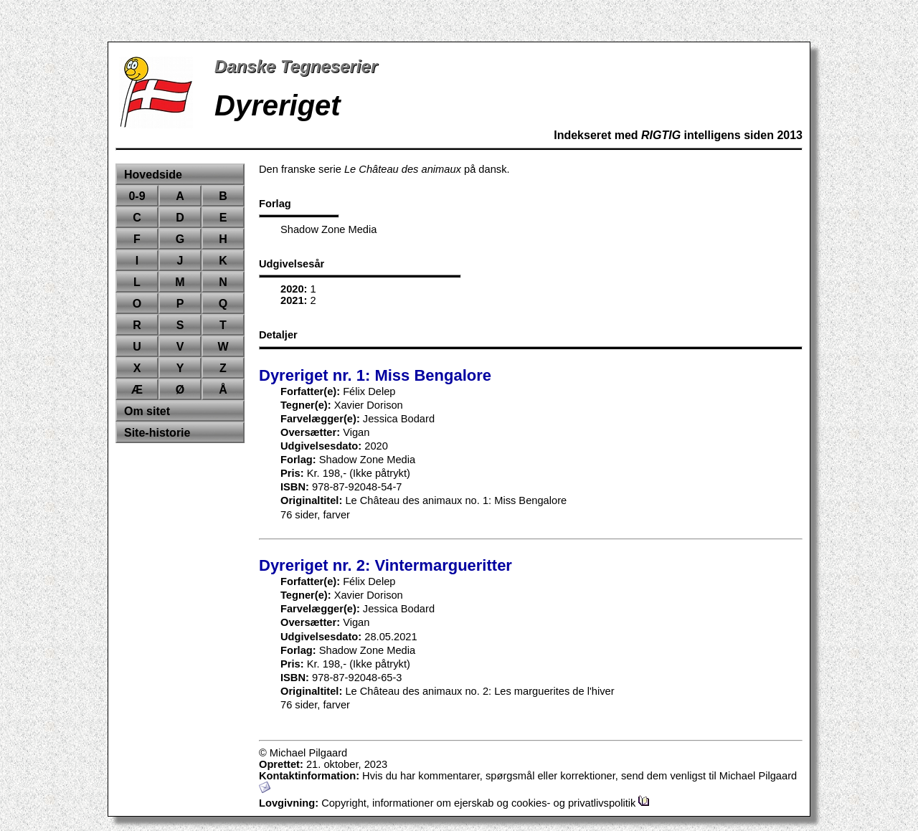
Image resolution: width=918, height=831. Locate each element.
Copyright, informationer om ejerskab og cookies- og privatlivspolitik (485, 803)
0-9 (136, 196)
